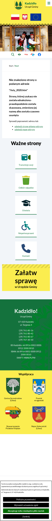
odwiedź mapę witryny (25, 129)
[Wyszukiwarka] (13, 54)
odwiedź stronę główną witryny (29, 126)
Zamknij (26, 516)
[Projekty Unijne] (35, 18)
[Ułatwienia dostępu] (19, 54)
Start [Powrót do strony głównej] (11, 66)
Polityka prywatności (26, 499)
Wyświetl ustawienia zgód (26, 505)
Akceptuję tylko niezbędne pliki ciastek (26, 511)
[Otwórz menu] (49, 3)
